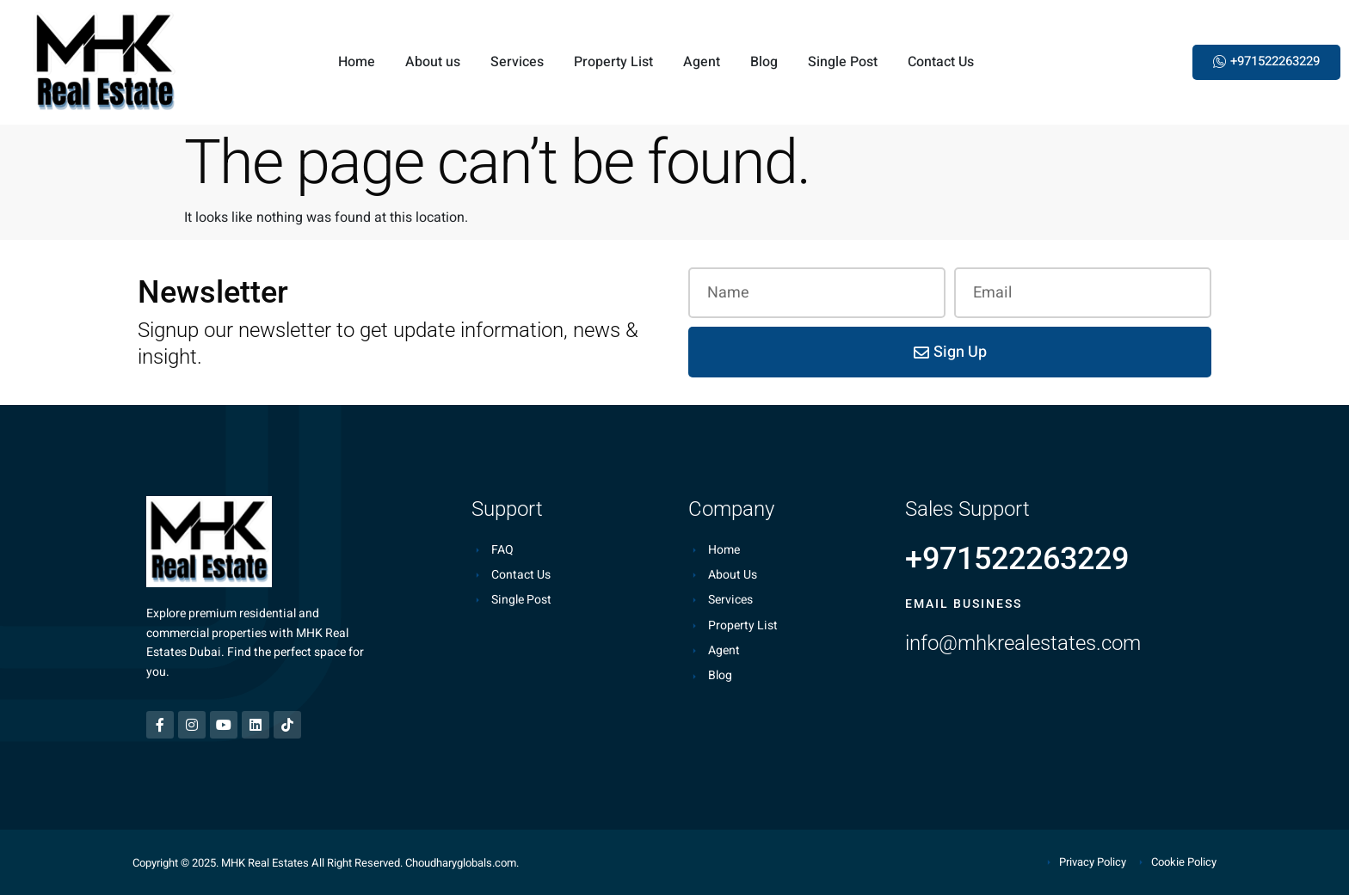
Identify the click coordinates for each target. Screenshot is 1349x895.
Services (517, 62)
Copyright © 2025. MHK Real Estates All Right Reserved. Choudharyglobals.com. (325, 863)
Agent (701, 62)
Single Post (843, 62)
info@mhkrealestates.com (1023, 643)
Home (356, 62)
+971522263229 (1017, 559)
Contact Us (941, 62)
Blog (764, 62)
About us (432, 62)
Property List (613, 62)
